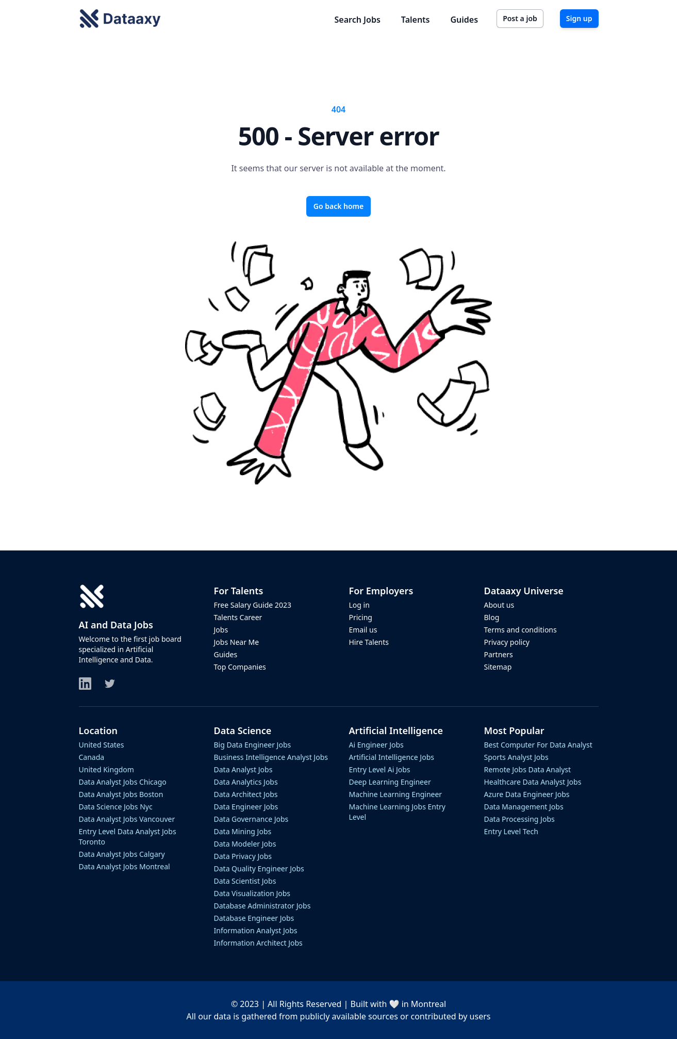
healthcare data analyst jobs (533, 782)
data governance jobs (251, 819)
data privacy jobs (243, 856)
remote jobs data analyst (527, 769)
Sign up (579, 18)
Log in (359, 605)
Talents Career (238, 617)
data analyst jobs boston (121, 794)
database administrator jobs (262, 906)
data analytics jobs (246, 782)
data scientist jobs (245, 881)
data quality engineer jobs (259, 868)
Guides (464, 19)
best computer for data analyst (538, 745)
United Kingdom (106, 769)
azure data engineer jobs (527, 794)
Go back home (338, 206)
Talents (415, 19)
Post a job (520, 18)
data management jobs (524, 806)
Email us (363, 630)
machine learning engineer (395, 794)
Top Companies (240, 667)
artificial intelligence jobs (391, 757)
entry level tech (511, 831)
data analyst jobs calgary (122, 854)
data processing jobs (519, 819)
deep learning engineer (390, 782)
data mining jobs (243, 831)
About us (499, 605)
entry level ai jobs (379, 769)
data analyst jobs (243, 769)
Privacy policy (507, 642)
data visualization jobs (252, 893)
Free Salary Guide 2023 (252, 605)
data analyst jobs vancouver (127, 819)
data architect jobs (246, 794)
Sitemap (498, 667)
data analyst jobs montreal (124, 866)
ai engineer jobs (376, 745)
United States (101, 745)
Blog (492, 617)
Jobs (221, 630)
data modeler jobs (245, 844)
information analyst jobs (256, 930)
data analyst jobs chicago (123, 782)
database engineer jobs (254, 918)
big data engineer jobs (252, 745)
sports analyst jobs (516, 757)
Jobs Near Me (236, 642)
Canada (92, 757)
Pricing (360, 617)
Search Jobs (358, 19)
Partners (498, 654)
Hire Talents (369, 642)
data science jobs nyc (116, 806)
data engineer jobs (246, 806)
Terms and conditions (520, 630)
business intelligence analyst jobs (271, 757)
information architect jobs (258, 943)
